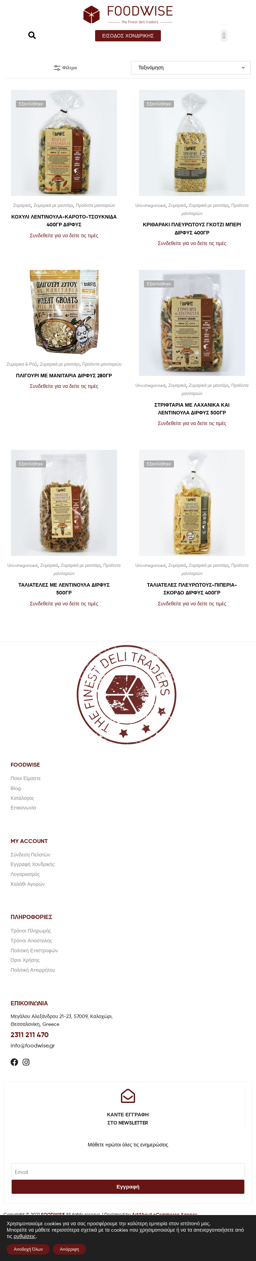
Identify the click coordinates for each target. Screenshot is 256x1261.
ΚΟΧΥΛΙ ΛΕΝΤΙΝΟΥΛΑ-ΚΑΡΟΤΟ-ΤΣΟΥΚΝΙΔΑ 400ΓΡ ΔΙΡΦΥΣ (64, 221)
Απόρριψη (69, 1249)
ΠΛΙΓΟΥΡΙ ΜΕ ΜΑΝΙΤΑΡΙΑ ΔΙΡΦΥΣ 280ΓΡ (64, 375)
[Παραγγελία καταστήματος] (191, 68)
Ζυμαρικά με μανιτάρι (53, 205)
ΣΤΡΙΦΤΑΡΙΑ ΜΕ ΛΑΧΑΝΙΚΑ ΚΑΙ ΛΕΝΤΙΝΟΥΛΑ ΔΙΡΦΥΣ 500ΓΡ (192, 409)
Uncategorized (150, 205)
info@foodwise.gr (33, 1045)
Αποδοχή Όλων (28, 1249)
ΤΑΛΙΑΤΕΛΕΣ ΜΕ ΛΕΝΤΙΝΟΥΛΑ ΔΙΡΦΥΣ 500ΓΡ (64, 589)
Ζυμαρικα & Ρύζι (21, 364)
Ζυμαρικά (22, 205)
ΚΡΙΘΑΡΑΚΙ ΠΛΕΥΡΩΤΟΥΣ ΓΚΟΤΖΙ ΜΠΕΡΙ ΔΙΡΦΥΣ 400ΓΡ (192, 228)
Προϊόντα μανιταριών (95, 205)
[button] (128, 35)
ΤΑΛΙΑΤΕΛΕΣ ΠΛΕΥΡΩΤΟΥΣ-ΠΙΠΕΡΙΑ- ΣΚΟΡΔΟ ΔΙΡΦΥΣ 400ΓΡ (192, 589)
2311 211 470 (30, 1034)
